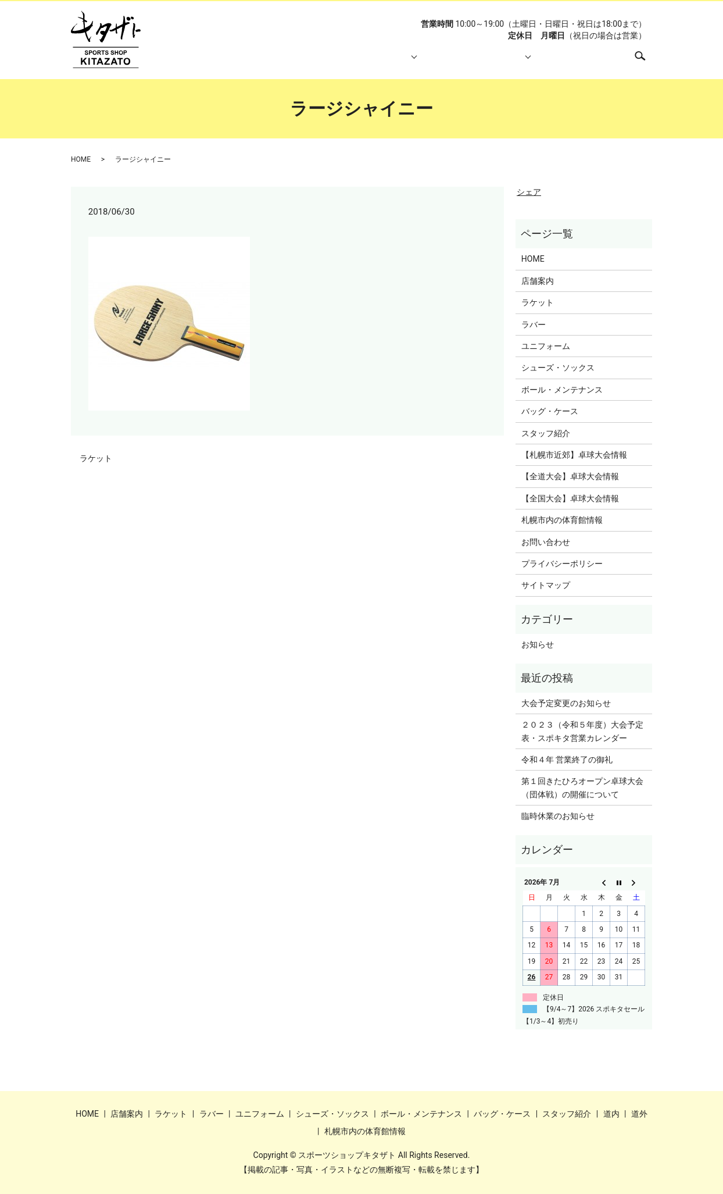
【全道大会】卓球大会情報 (570, 476)
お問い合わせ (545, 542)
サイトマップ (545, 585)
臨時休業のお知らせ (558, 816)
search (646, 61)
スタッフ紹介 (432, 61)
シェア (529, 192)
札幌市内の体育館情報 (574, 61)
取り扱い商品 (363, 61)
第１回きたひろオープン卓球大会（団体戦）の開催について (582, 787)
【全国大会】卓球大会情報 (570, 498)
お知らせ (537, 644)
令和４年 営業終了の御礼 (567, 759)
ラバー (533, 324)
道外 (639, 1113)
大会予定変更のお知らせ (566, 703)
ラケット (96, 458)
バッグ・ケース (549, 411)
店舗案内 (298, 61)
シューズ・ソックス (558, 367)
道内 (611, 1113)
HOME (245, 61)
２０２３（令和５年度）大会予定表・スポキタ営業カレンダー (582, 731)
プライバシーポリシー (562, 563)
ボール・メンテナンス (562, 389)
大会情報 (497, 61)
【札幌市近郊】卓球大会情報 (574, 454)
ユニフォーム (545, 346)
